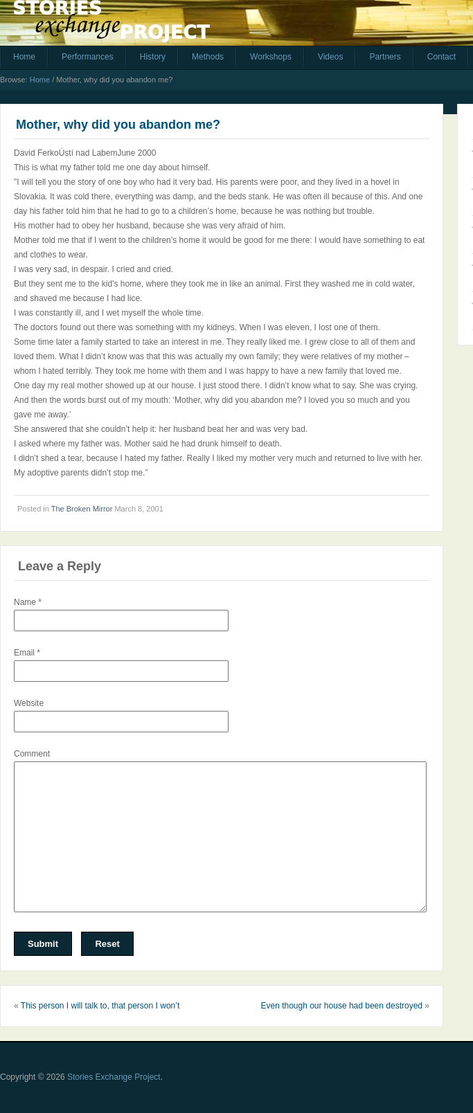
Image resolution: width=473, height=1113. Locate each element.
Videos (330, 57)
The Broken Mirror (82, 509)
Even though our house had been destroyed (341, 1006)
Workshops (271, 57)
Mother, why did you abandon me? (118, 125)
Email (27, 653)
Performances (88, 57)
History (153, 57)
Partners (384, 57)
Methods (208, 57)
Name (28, 602)
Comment (32, 754)
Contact (441, 57)
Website (29, 703)
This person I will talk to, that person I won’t (100, 1006)
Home (24, 57)
